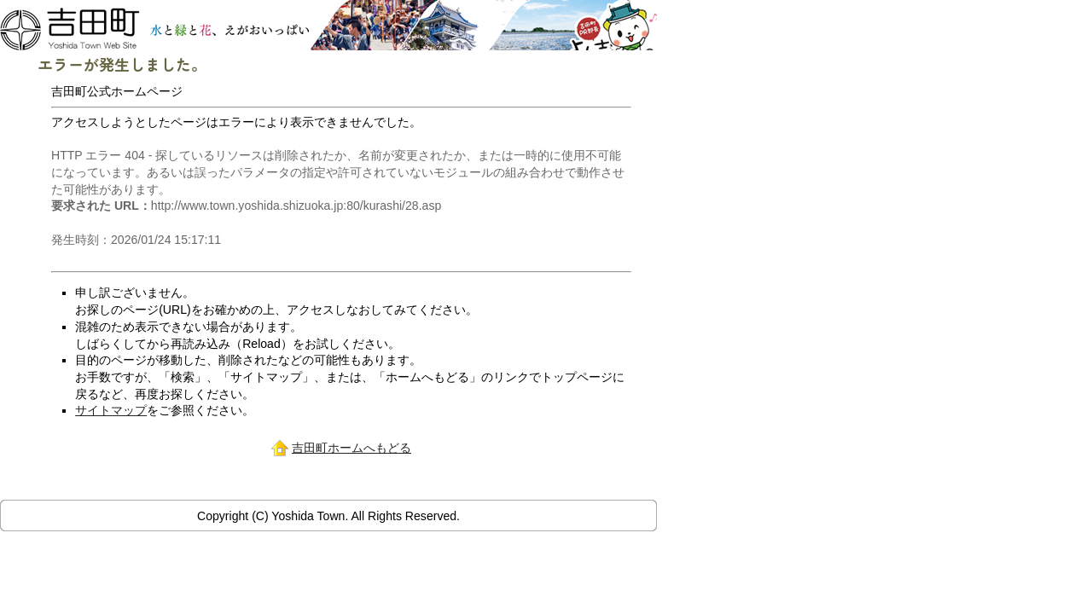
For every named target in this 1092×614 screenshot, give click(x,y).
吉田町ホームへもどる (351, 448)
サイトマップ (111, 410)
